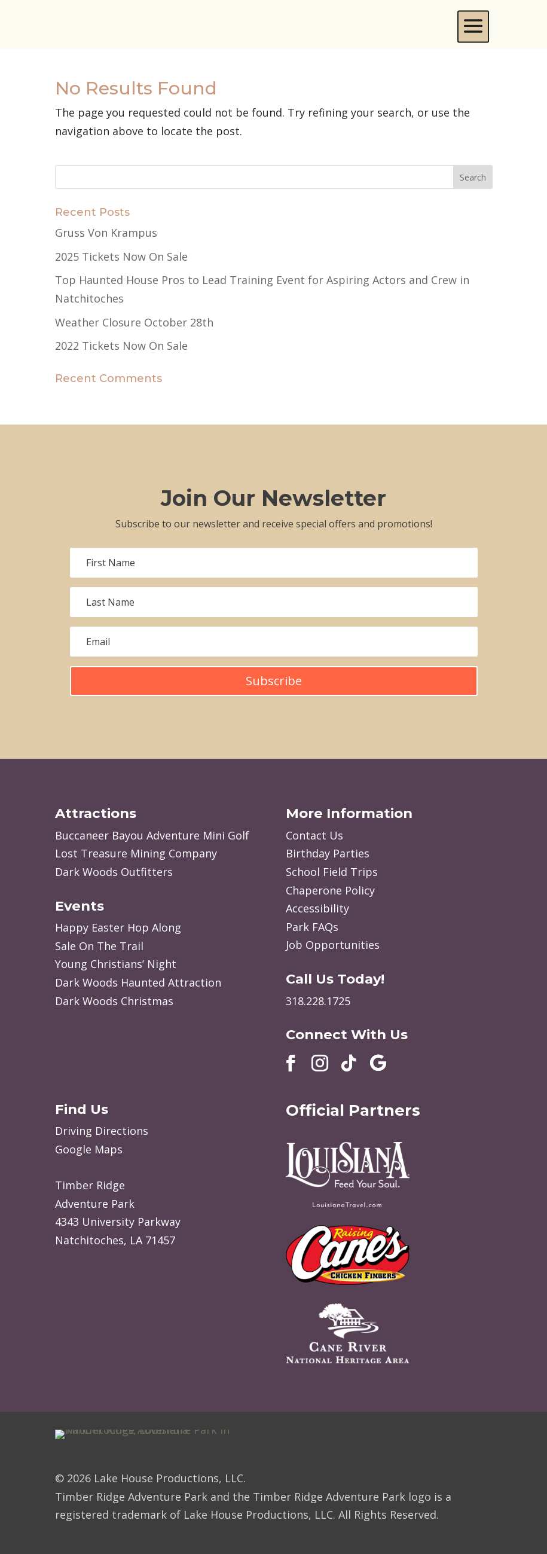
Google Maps (89, 1149)
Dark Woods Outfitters (114, 872)
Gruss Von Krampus (106, 232)
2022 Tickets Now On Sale (121, 345)
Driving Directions (101, 1130)
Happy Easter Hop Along (118, 927)
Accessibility (317, 908)
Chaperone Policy (330, 890)
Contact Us (314, 835)
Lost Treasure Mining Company (136, 853)
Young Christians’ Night (115, 964)
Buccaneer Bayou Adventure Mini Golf (152, 835)
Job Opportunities (333, 945)
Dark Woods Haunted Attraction (138, 982)
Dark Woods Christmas (114, 1001)
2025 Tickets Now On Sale (121, 256)
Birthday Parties (327, 853)
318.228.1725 (318, 1001)
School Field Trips (332, 872)
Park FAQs (312, 927)
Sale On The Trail (99, 946)
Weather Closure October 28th (134, 322)
